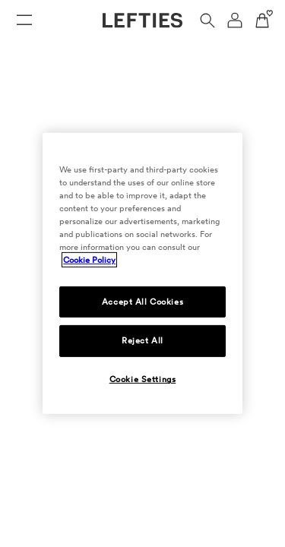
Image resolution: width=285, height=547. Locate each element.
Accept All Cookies (142, 301)
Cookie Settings (142, 379)
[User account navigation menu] (234, 20)
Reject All (142, 340)
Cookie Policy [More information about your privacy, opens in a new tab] (89, 260)
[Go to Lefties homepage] (142, 20)
